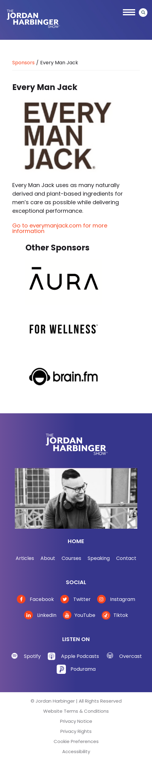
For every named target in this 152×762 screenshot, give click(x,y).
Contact (126, 558)
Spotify (32, 656)
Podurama (83, 669)
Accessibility (76, 751)
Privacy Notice (76, 721)
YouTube (79, 615)
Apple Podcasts (80, 656)
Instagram (116, 599)
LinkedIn (40, 615)
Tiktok (115, 615)
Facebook (35, 599)
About (47, 558)
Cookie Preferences (76, 741)
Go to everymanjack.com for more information (59, 228)
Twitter (75, 599)
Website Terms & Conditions (76, 711)
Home (76, 541)
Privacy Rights (76, 731)
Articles (25, 558)
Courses (71, 558)
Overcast (130, 656)
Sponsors (23, 62)
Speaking (99, 558)
